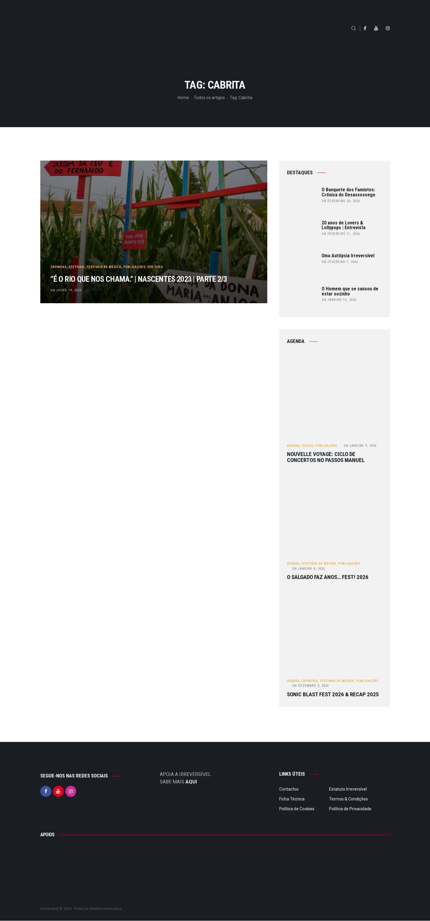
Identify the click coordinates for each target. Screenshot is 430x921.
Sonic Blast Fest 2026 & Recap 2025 (333, 695)
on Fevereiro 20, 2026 (341, 201)
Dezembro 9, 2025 (310, 686)
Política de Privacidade (350, 809)
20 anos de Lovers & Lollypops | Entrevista (344, 226)
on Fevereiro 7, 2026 (340, 262)
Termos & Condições (348, 799)
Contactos (289, 789)
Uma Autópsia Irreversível (348, 255)
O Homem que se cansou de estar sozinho (350, 292)
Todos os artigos (209, 97)
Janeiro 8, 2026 (308, 569)
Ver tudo (155, 252)
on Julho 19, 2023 (66, 290)
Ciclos (307, 446)
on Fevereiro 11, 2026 (341, 234)
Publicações (135, 252)
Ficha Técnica (292, 799)
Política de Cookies (296, 809)
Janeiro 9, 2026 (360, 446)
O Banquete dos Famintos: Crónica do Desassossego (348, 192)
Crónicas (59, 252)
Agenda (293, 446)
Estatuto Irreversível (348, 789)
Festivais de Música (104, 252)
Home (183, 97)
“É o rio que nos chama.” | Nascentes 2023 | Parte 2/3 (152, 271)
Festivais (77, 252)
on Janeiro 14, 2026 (339, 300)
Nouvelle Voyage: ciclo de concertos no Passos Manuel (326, 457)
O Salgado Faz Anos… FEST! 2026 (327, 578)
